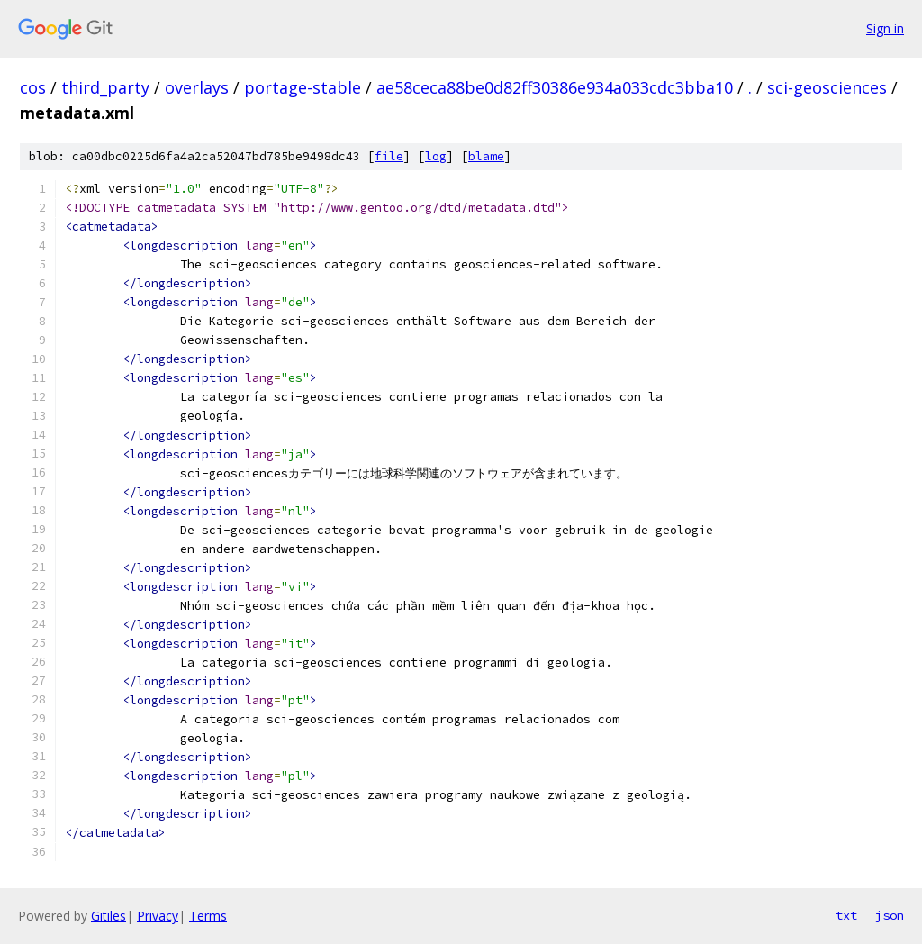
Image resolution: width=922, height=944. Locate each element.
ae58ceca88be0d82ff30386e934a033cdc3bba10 (554, 87)
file (389, 156)
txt (846, 915)
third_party (105, 87)
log (436, 156)
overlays (197, 87)
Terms (208, 915)
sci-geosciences (827, 87)
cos (33, 87)
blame (486, 156)
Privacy (157, 915)
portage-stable (302, 87)
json (889, 915)
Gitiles (108, 915)
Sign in (885, 28)
